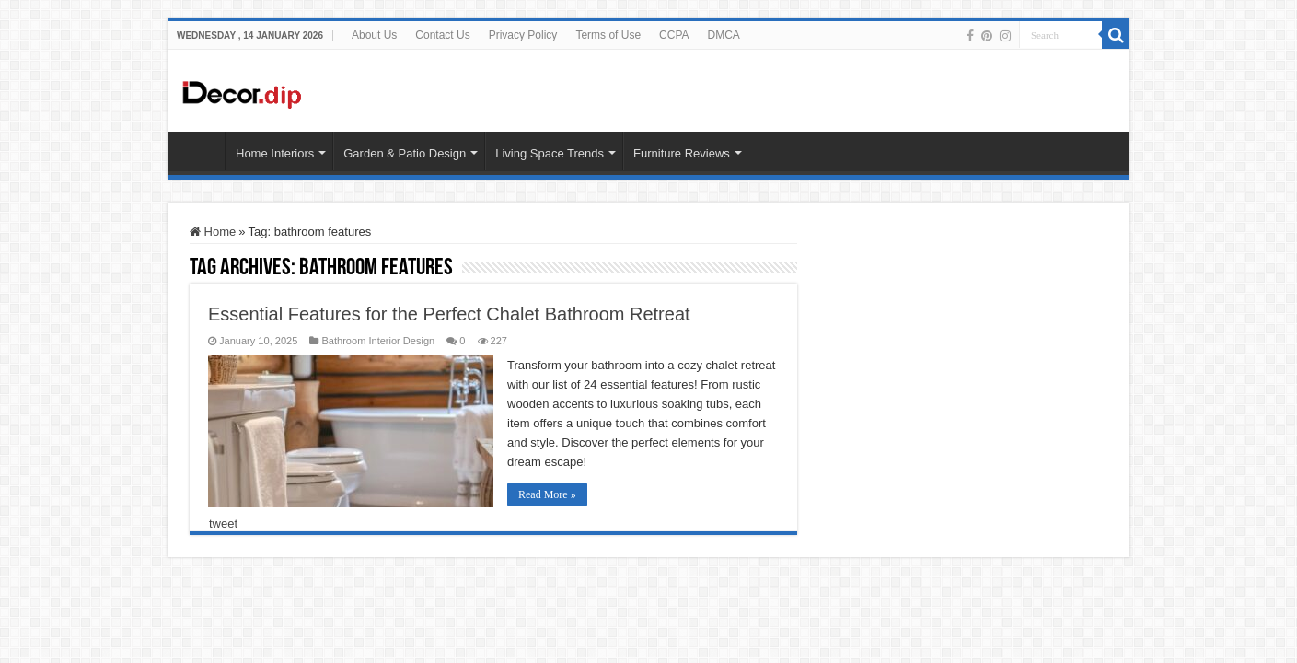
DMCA (724, 35)
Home (213, 231)
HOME (201, 151)
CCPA (674, 35)
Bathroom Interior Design (377, 340)
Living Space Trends (549, 153)
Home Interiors (275, 153)
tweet (223, 523)
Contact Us (442, 35)
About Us (374, 35)
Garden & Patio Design (404, 153)
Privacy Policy (523, 35)
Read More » (547, 494)
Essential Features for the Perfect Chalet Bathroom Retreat (449, 314)
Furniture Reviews (681, 153)
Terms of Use (608, 35)
